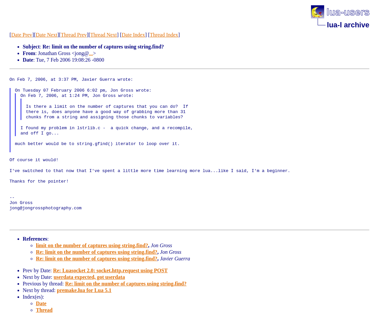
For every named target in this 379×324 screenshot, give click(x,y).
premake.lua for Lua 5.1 (84, 290)
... (91, 53)
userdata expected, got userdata (89, 277)
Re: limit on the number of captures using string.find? (96, 252)
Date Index (133, 35)
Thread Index (164, 35)
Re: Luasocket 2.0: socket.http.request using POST (110, 270)
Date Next (46, 35)
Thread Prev (74, 35)
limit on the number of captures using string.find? (92, 245)
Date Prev (21, 35)
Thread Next (103, 35)
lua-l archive (348, 25)
